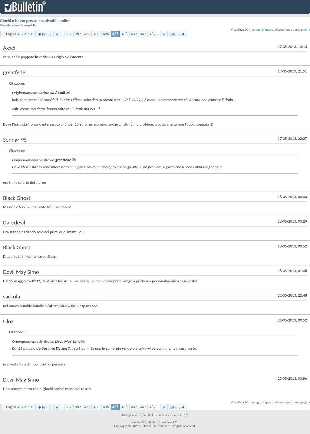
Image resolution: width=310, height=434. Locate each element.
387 (78, 34)
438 (124, 34)
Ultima (177, 34)
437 (115, 34)
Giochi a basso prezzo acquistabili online (35, 20)
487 (153, 34)
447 (143, 34)
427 (87, 34)
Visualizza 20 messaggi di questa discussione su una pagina (270, 30)
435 (97, 34)
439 (134, 34)
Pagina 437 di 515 (20, 34)
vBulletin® (154, 422)
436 (106, 34)
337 (69, 34)
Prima (44, 34)
